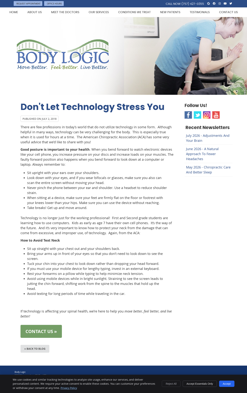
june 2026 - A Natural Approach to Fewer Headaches (202, 154)
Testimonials (200, 12)
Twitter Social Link (197, 115)
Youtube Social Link (216, 115)
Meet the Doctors (65, 12)
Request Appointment (28, 4)
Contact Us (228, 12)
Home (13, 12)
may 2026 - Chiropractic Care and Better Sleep (208, 169)
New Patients (170, 12)
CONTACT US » (41, 331)
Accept (227, 383)
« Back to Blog (35, 348)
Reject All (171, 383)
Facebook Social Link (188, 115)
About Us (34, 12)
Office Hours (54, 4)
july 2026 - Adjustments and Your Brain (207, 138)
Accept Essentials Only (200, 383)
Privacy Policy (69, 388)
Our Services (99, 12)
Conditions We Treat (134, 12)
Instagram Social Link (206, 115)
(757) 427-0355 (192, 3)
